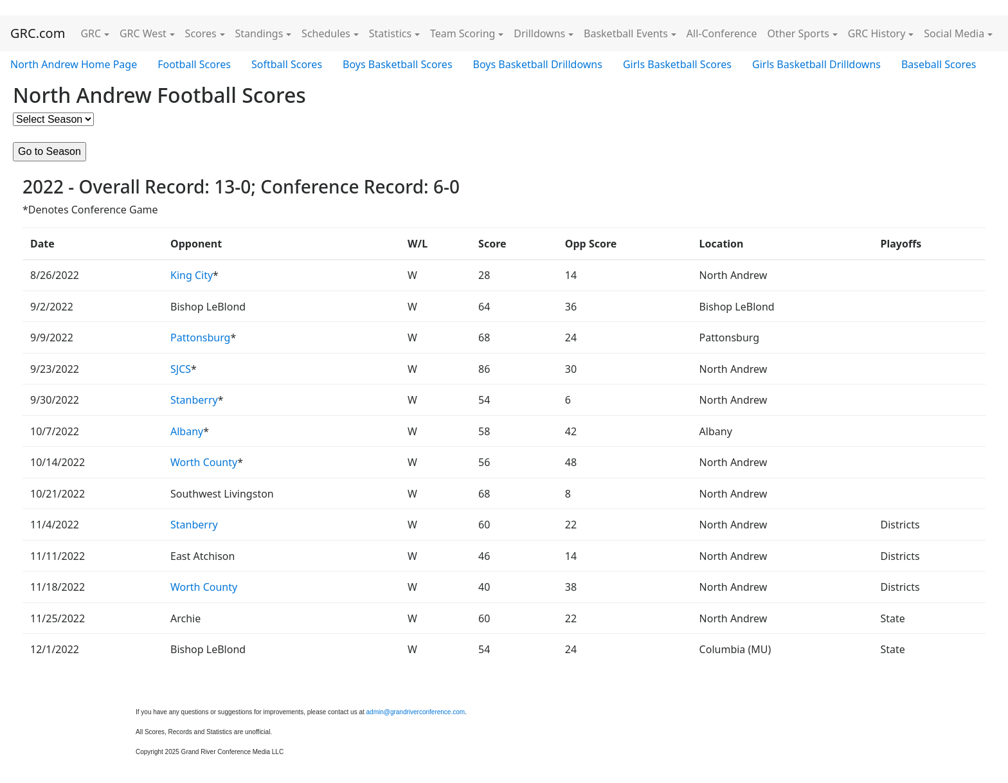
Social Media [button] (954, 33)
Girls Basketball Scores (677, 64)
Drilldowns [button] (539, 33)
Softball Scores (286, 64)
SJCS (180, 369)
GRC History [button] (877, 33)
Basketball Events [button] (626, 33)
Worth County (203, 462)
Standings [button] (259, 33)
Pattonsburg (200, 337)
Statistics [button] (390, 33)
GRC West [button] (143, 33)
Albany (186, 431)
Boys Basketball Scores (397, 64)
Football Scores (194, 64)
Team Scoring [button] (463, 33)
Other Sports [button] (798, 33)
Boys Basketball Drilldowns (537, 64)
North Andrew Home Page (73, 64)
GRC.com (37, 33)
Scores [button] (201, 33)
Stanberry (194, 400)
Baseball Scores (938, 64)
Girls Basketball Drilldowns (816, 64)
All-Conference (722, 33)
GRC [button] (90, 33)
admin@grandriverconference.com (415, 712)
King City (191, 275)
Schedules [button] (326, 33)
